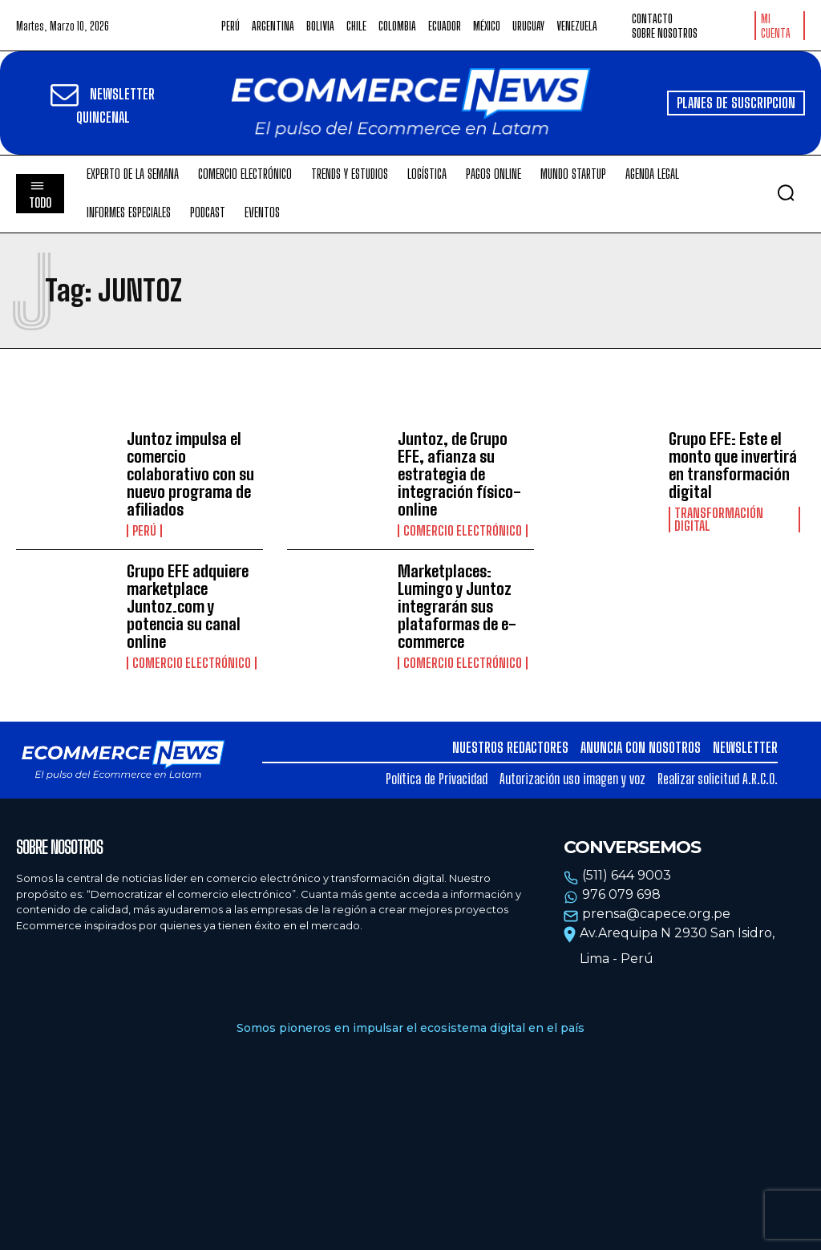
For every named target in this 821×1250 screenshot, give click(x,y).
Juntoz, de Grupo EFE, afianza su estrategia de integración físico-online (459, 474)
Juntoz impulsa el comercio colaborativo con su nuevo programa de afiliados (190, 474)
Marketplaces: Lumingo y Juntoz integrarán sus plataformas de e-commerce (457, 606)
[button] (785, 192)
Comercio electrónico (462, 530)
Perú (144, 530)
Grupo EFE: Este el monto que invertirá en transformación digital (733, 465)
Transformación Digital (718, 519)
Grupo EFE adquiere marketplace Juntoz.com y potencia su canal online (188, 606)
